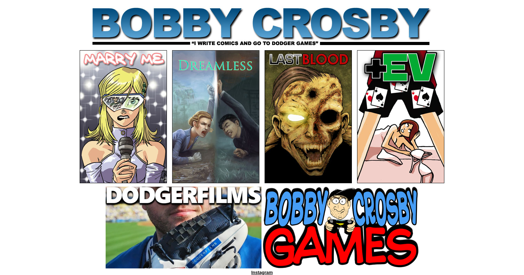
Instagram (262, 272)
